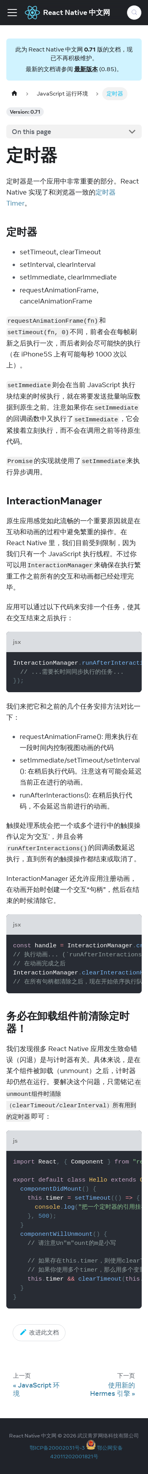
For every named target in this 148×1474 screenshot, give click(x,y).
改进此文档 (39, 1332)
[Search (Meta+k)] (134, 12)
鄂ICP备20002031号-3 (57, 1448)
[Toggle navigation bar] (12, 12)
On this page (31, 131)
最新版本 (86, 69)
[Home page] (14, 93)
